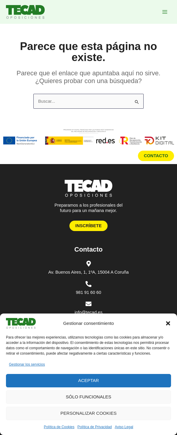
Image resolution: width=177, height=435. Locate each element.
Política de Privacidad (94, 427)
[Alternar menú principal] (165, 12)
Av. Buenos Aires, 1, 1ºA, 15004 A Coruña (88, 272)
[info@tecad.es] (88, 304)
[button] (168, 323)
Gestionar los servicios (27, 364)
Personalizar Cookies (88, 413)
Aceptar (88, 380)
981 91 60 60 (88, 292)
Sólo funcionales (88, 396)
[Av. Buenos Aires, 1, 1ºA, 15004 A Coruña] (88, 264)
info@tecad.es (88, 312)
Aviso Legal (124, 427)
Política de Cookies (59, 427)
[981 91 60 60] (88, 284)
